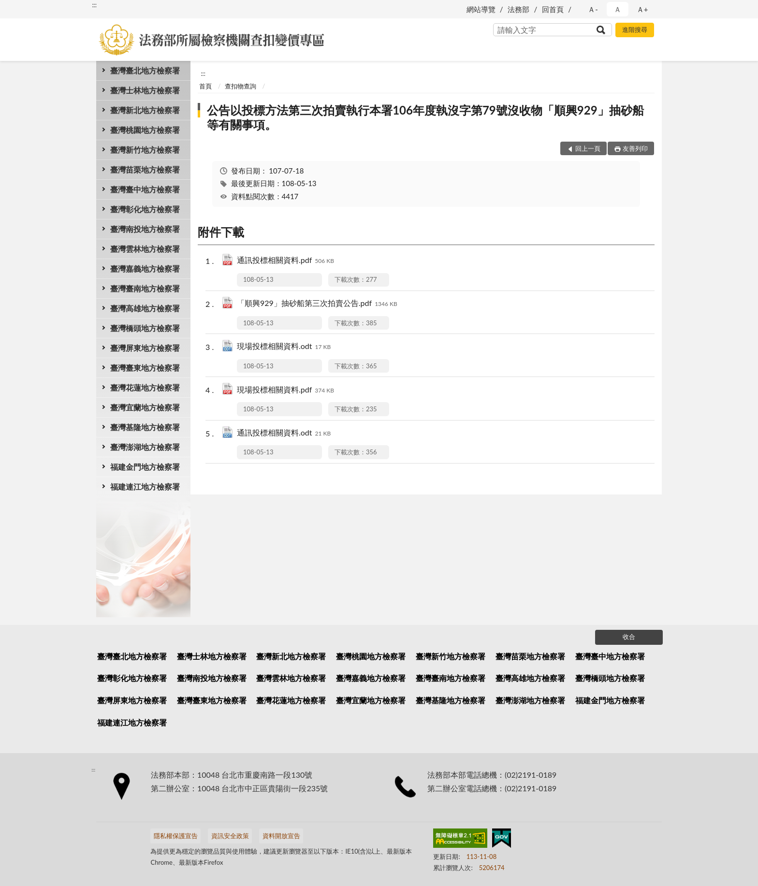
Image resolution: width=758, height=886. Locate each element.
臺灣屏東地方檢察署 (145, 347)
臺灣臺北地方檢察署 (145, 70)
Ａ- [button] (593, 9)
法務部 (518, 9)
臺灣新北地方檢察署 (145, 110)
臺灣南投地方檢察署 (145, 228)
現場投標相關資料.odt (284, 346)
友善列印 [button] (635, 148)
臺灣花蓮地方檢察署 (145, 387)
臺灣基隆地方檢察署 (145, 427)
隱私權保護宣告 (176, 836)
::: (94, 5)
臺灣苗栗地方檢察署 (145, 169)
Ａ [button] (617, 9)
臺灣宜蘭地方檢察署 (145, 407)
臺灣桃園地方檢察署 (145, 129)
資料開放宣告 (281, 836)
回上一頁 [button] (587, 148)
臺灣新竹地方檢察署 (145, 149)
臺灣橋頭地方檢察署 (145, 328)
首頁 (205, 86)
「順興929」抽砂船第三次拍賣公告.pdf (317, 303)
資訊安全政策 (230, 836)
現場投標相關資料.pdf (285, 390)
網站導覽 (481, 9)
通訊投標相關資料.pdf (285, 260)
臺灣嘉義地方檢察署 (145, 268)
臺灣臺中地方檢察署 (145, 189)
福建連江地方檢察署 (145, 486)
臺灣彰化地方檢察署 (145, 209)
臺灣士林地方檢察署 (145, 90)
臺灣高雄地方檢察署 (145, 308)
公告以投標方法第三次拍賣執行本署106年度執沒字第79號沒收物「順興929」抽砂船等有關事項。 (425, 117)
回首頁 (553, 9)
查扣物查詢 (240, 86)
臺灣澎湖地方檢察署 (145, 446)
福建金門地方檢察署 (145, 466)
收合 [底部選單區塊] (629, 636)
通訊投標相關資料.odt (284, 433)
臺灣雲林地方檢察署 (145, 248)
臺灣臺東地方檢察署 (145, 367)
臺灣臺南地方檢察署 (145, 288)
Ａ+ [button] (642, 9)
